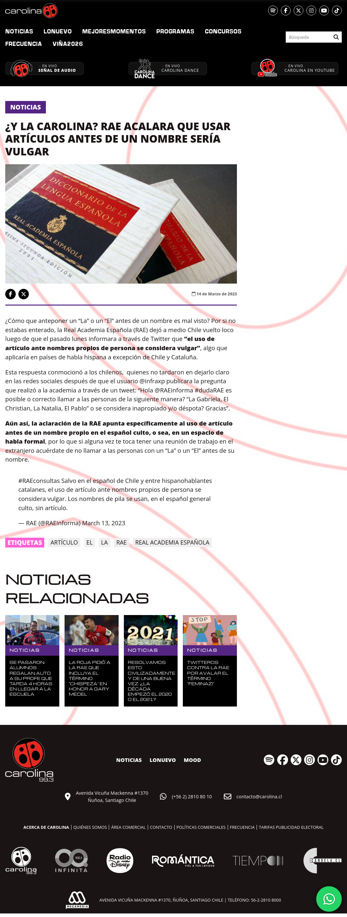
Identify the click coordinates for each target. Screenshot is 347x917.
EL (90, 542)
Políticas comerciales (201, 827)
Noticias (19, 31)
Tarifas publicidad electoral (291, 827)
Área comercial (128, 827)
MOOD (192, 760)
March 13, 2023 (103, 523)
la (104, 542)
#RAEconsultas (39, 480)
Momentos (114, 31)
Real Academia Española (172, 542)
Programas (175, 31)
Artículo (64, 542)
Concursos (223, 31)
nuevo (58, 31)
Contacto (161, 827)
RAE (121, 542)
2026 (67, 44)
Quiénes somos (90, 827)
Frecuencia (23, 44)
